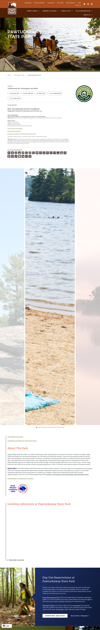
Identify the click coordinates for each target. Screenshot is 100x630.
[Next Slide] (88, 296)
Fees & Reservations (83, 11)
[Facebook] (84, 4)
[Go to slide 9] (48, 427)
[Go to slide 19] (63, 427)
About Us (87, 15)
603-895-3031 (14, 115)
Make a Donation (70, 3)
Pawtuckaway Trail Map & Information (20, 478)
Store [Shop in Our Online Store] (79, 3)
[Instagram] (88, 4)
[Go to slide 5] (42, 427)
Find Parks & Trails (19, 75)
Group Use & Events (39, 3)
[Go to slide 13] (54, 427)
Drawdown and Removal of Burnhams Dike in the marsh (22, 134)
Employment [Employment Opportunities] (28, 3)
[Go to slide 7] (45, 427)
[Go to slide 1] (36, 427)
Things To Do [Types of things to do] (66, 11)
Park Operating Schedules (14, 131)
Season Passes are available (15, 128)
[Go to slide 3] (39, 427)
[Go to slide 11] (51, 427)
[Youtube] (91, 4)
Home (9, 75)
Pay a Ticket (60, 3)
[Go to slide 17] (60, 427)
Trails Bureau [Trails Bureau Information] (50, 3)
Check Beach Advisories (15, 437)
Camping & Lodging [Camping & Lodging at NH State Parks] (49, 11)
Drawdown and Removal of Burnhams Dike (22, 441)
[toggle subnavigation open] (39, 10)
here (44, 472)
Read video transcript (16, 560)
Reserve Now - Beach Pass (55, 616)
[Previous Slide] (11, 296)
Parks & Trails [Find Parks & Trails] (32, 11)
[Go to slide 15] (57, 427)
